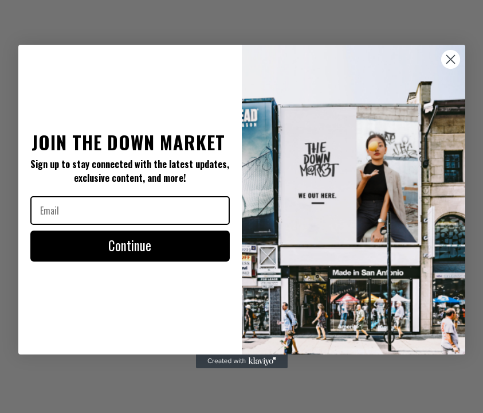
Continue (129, 245)
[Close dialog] (451, 59)
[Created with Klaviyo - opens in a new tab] (242, 361)
